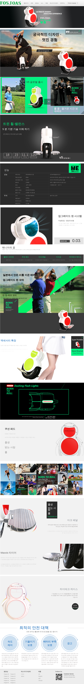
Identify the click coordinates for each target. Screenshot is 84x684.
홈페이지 (26, 3)
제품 (46, 3)
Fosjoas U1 (13, 682)
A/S (39, 674)
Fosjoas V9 (6, 674)
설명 (39, 678)
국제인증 (40, 680)
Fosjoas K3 (13, 678)
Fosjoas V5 (13, 674)
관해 (32, 3)
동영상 (37, 3)
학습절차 (40, 676)
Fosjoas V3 (6, 676)
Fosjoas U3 (6, 680)
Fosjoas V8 (13, 676)
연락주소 (62, 3)
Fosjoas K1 (13, 680)
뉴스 (42, 3)
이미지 (22, 674)
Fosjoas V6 (6, 678)
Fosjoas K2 (6, 682)
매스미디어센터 (54, 3)
